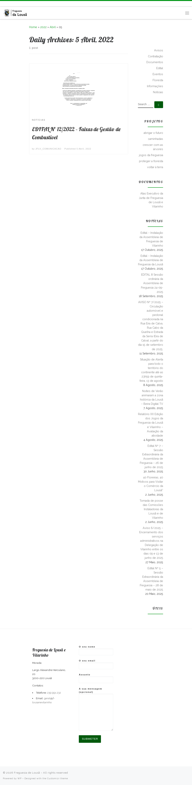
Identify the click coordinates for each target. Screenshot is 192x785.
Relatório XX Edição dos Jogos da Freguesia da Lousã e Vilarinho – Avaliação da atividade (150, 425)
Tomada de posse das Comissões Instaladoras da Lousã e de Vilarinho (151, 509)
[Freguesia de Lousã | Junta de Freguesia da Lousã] (15, 12)
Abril (53, 27)
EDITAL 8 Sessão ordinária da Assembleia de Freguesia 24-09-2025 (152, 283)
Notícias (158, 92)
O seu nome (96, 650)
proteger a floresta (151, 161)
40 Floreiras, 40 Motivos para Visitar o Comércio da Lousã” (150, 484)
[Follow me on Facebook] (7, 4)
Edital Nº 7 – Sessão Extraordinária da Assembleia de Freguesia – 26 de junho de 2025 (151, 456)
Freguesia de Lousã (27, 772)
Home (33, 27)
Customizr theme (57, 778)
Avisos (158, 50)
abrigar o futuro (153, 132)
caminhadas (155, 138)
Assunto (96, 678)
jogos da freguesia (151, 155)
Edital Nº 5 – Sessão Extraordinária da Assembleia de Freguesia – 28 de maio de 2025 (151, 579)
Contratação (155, 56)
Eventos (158, 74)
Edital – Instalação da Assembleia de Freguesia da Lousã (150, 260)
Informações (155, 86)
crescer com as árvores (153, 147)
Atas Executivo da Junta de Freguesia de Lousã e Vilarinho (151, 200)
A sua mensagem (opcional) (96, 709)
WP (19, 778)
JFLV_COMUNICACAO (48, 149)
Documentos (154, 62)
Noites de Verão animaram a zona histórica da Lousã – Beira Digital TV (151, 397)
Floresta (158, 80)
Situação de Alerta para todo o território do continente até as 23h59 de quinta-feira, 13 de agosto (151, 370)
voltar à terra (155, 167)
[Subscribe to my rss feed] (3, 4)
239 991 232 (54, 692)
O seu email (96, 664)
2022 (43, 27)
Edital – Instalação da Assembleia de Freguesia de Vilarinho (151, 239)
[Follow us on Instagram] (12, 4)
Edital (159, 68)
